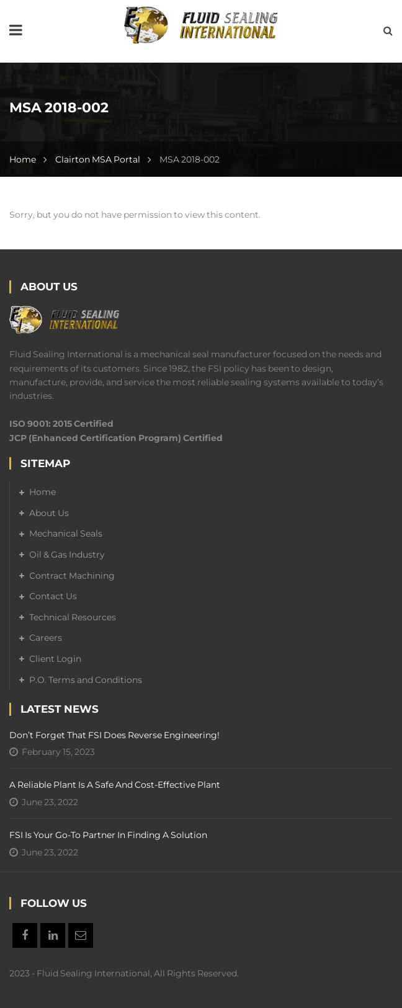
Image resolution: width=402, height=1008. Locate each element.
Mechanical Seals (65, 533)
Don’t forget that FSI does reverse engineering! (114, 735)
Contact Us (53, 596)
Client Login (55, 658)
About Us (49, 513)
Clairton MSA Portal (97, 159)
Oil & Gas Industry (67, 554)
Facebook (24, 935)
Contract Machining (72, 575)
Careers (45, 637)
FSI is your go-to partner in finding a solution (108, 835)
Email (80, 935)
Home (22, 159)
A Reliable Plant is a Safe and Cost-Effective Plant (114, 784)
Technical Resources (72, 617)
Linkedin (52, 935)
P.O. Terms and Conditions (85, 679)
